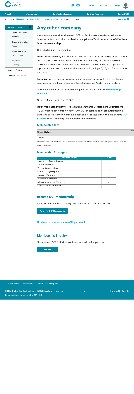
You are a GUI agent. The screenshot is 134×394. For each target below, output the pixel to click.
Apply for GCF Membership (52, 211)
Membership (32, 14)
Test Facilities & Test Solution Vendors (19, 53)
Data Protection (12, 283)
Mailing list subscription (47, 283)
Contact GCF (123, 14)
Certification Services (62, 14)
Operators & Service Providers (20, 35)
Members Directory (15, 70)
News (91, 5)
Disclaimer (27, 283)
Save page (123, 19)
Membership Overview (17, 76)
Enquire (47, 249)
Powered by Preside (119, 291)
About (8, 14)
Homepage (20, 19)
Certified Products (94, 14)
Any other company (16, 63)
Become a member (51, 19)
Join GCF (103, 5)
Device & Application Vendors (20, 44)
